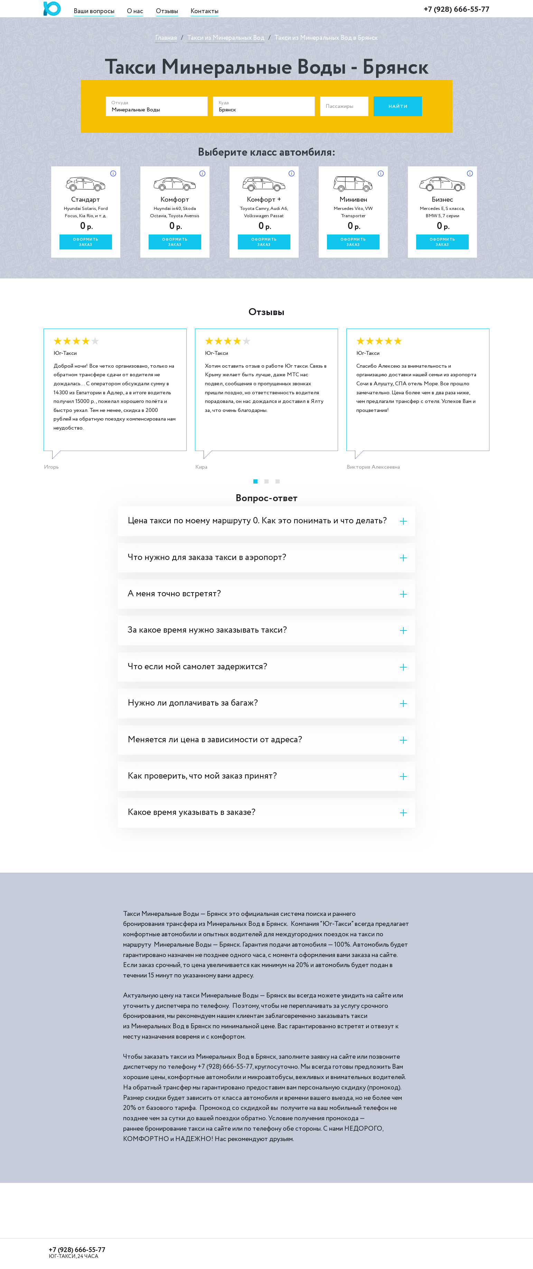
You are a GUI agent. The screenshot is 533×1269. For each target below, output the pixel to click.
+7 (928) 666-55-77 (456, 9)
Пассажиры (339, 106)
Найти (398, 106)
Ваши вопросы (94, 11)
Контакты (204, 11)
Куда (223, 102)
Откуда (119, 102)
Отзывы (167, 11)
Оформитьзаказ (86, 242)
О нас (135, 11)
